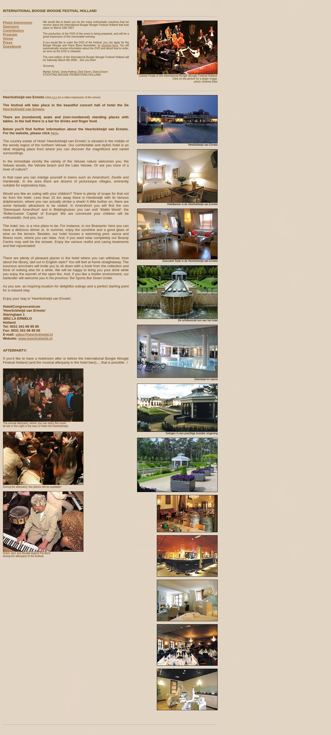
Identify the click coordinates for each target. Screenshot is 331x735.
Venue (8, 38)
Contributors (13, 31)
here (54, 133)
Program (10, 34)
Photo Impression (17, 23)
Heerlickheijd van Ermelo (23, 109)
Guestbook (12, 46)
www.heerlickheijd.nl (35, 338)
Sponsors (11, 27)
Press (7, 42)
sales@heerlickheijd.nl (34, 334)
